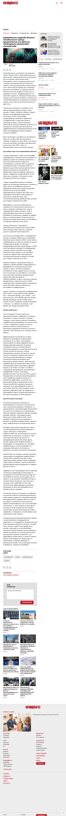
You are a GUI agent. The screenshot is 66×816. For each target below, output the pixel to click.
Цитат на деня (40, 750)
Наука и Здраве (41, 753)
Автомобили (40, 755)
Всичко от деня (8, 711)
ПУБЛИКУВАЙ (27, 602)
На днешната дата (41, 748)
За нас (5, 814)
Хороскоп (39, 746)
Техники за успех (8, 764)
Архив (5, 780)
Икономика (6, 757)
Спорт (38, 758)
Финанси (5, 751)
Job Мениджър (7, 766)
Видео (38, 760)
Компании (6, 753)
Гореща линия (8, 778)
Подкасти (6, 776)
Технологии (7, 769)
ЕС (4, 746)
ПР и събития (40, 737)
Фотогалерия (40, 742)
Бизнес (6, 29)
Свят (4, 740)
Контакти (6, 783)
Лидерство (6, 762)
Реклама (38, 735)
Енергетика (6, 755)
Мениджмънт (7, 760)
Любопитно (40, 740)
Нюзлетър (41, 763)
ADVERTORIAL (43, 33)
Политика (6, 735)
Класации (38, 744)
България (6, 733)
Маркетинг (40, 733)
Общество (6, 737)
